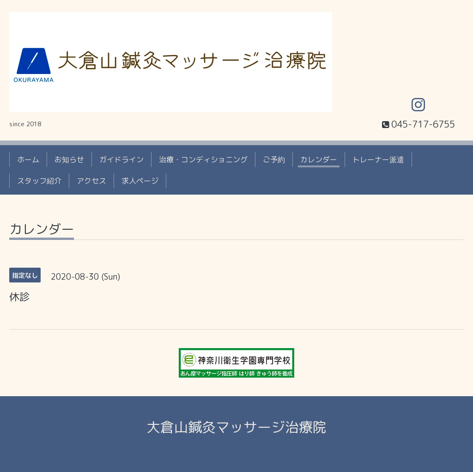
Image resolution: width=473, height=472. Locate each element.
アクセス (91, 181)
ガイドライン (121, 159)
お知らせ (69, 159)
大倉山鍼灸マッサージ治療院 (236, 427)
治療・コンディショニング (203, 159)
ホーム (28, 159)
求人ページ (139, 181)
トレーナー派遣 (378, 159)
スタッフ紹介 (39, 181)
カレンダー (318, 159)
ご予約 (274, 159)
